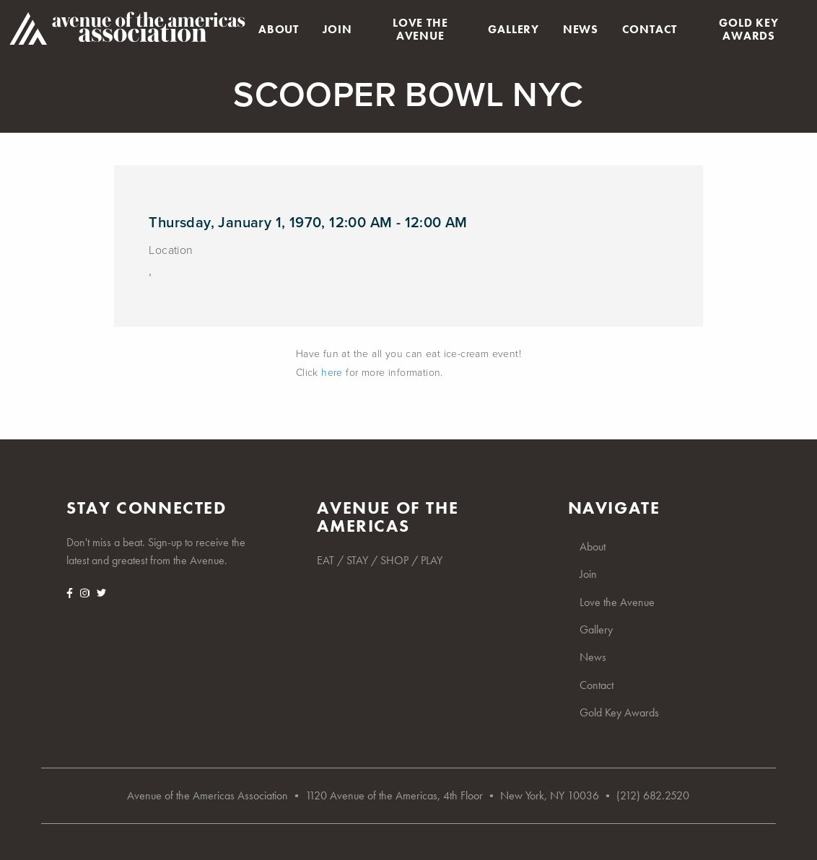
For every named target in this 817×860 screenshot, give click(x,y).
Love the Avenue (420, 30)
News (580, 29)
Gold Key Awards (748, 30)
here (332, 373)
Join (337, 29)
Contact (650, 29)
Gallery (513, 29)
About (278, 29)
